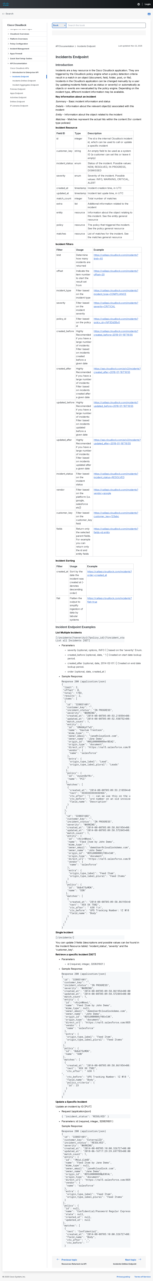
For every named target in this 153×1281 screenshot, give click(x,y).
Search (7, 13)
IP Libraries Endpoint (19, 106)
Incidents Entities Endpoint (24, 81)
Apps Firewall (16, 53)
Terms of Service (142, 1277)
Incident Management (19, 49)
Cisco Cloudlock (16, 25)
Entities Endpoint (17, 101)
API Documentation (18, 63)
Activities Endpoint (18, 97)
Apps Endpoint (16, 93)
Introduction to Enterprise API (25, 72)
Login (148, 4)
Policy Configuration (19, 44)
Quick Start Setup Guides (21, 58)
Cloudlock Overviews (19, 34)
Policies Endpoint (17, 89)
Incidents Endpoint (20, 76)
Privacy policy (123, 1277)
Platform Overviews (19, 39)
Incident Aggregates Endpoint (26, 85)
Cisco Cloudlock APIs (19, 68)
